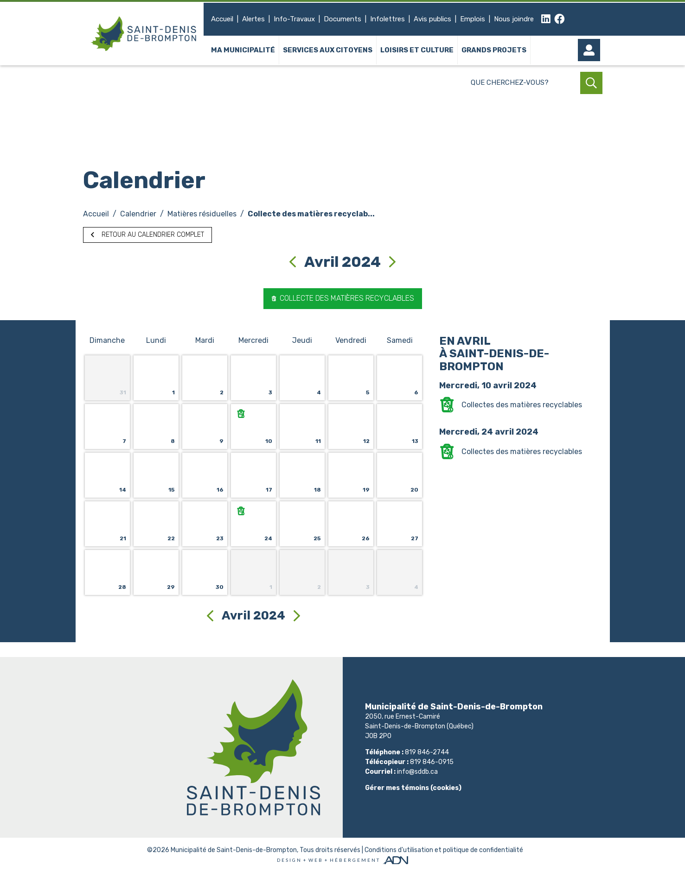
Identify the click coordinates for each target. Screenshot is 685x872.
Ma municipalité (243, 50)
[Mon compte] (591, 50)
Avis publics (432, 19)
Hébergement (355, 860)
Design (289, 860)
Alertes (253, 19)
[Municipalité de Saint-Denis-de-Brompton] (143, 33)
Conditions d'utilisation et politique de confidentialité (444, 850)
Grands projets (493, 50)
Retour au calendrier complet (147, 235)
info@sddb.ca (417, 772)
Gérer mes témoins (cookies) (413, 788)
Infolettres (387, 19)
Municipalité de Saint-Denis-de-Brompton (234, 850)
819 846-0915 (432, 762)
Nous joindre (514, 19)
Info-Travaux (294, 19)
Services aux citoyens (327, 50)
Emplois (472, 19)
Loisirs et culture (417, 50)
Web (315, 860)
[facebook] (559, 19)
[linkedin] (546, 19)
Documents (342, 19)
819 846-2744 (427, 752)
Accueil (222, 19)
